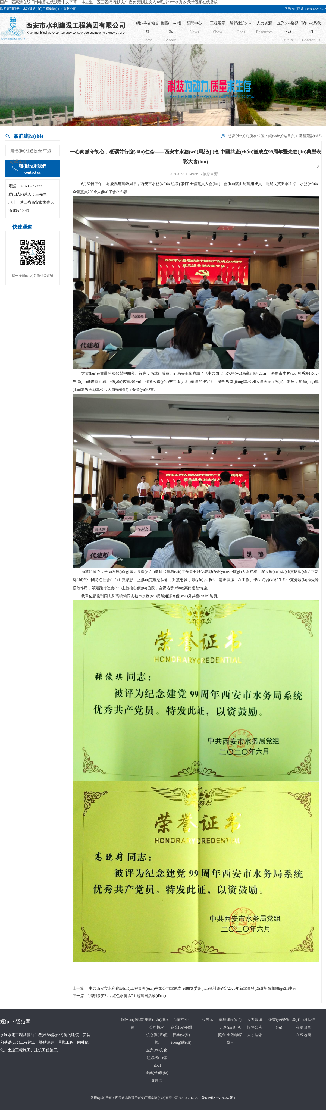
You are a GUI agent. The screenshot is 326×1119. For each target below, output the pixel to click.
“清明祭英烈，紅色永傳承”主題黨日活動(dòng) (127, 996)
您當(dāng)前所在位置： (248, 136)
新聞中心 (194, 28)
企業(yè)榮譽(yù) (287, 32)
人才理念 (254, 1035)
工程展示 (217, 28)
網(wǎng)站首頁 (147, 32)
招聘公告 (254, 1027)
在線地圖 (303, 1035)
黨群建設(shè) (241, 28)
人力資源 (264, 28)
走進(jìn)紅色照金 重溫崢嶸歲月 (30, 156)
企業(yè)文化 (157, 1050)
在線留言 (303, 1027)
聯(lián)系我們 (311, 32)
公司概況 (156, 1027)
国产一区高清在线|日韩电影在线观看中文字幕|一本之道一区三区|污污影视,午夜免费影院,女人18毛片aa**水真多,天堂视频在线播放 (109, 2)
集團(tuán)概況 (171, 32)
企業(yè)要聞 (181, 1027)
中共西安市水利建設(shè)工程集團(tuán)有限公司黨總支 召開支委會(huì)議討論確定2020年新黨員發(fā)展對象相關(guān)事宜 (193, 988)
